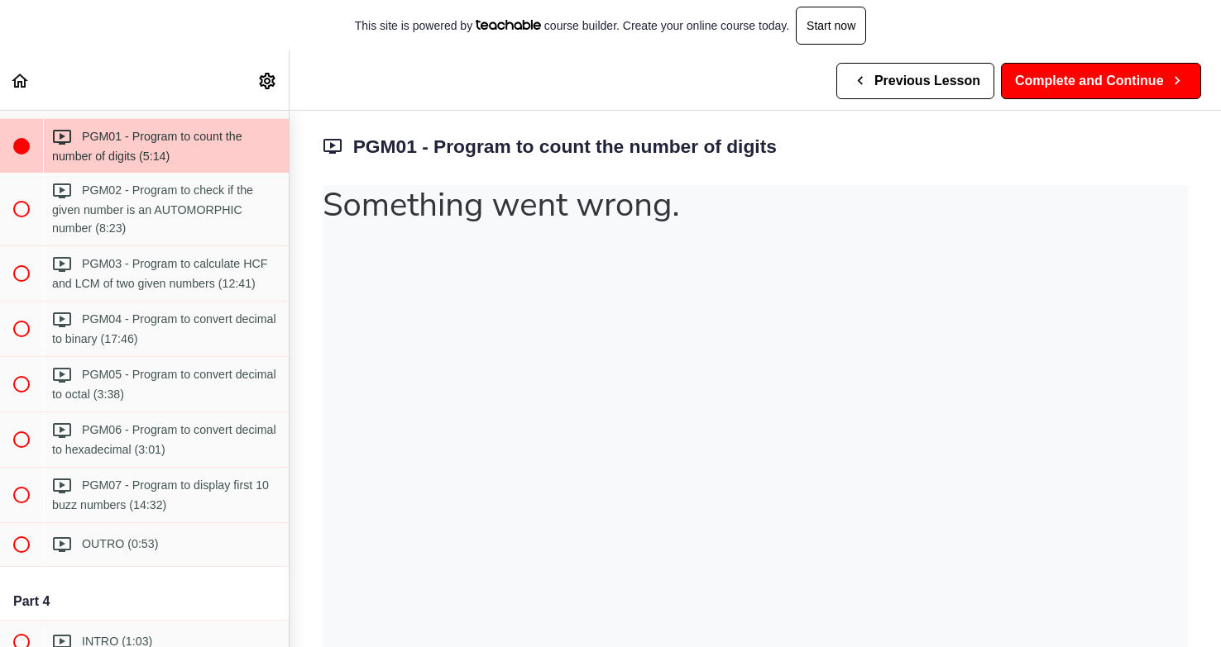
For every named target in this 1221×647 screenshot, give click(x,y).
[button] (20, 80)
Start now (831, 25)
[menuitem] (268, 80)
